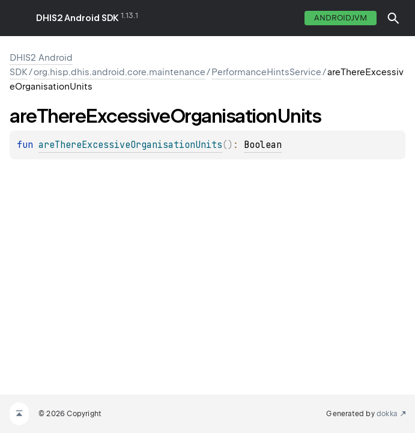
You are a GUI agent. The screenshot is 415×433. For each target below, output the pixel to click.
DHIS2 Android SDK (77, 18)
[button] (393, 18)
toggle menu (18, 18)
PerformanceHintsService (266, 72)
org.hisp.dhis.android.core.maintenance (119, 72)
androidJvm (340, 17)
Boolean (263, 145)
